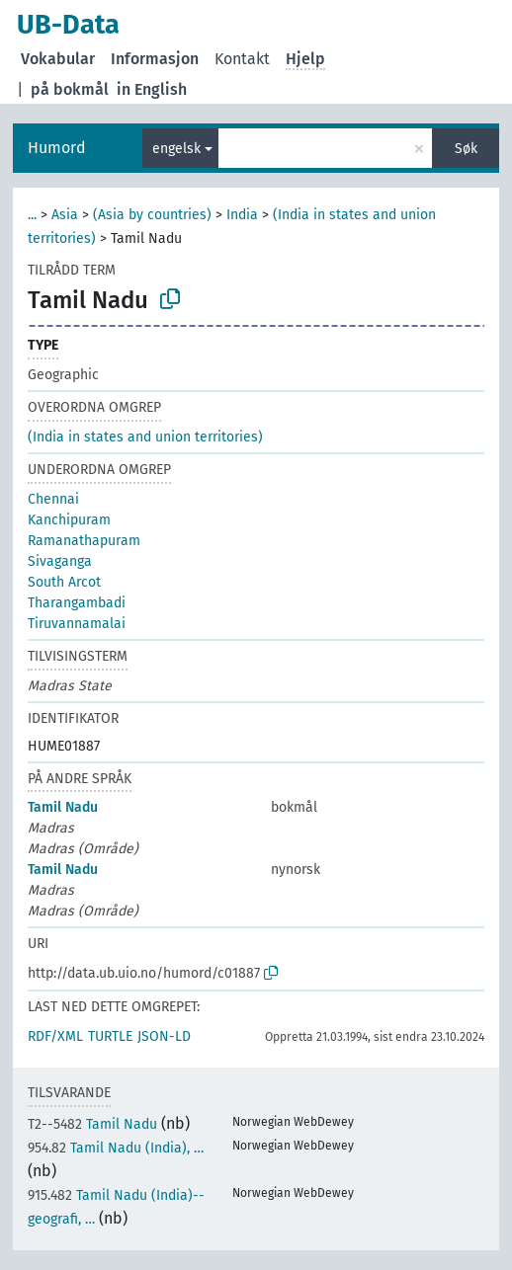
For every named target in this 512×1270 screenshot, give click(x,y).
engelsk (176, 148)
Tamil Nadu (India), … (116, 1148)
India (242, 214)
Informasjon (155, 58)
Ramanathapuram (84, 540)
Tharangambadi (77, 603)
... (32, 214)
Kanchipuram (69, 520)
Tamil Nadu (63, 807)
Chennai (53, 499)
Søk (466, 148)
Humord (57, 147)
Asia (64, 214)
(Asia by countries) (152, 214)
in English (152, 89)
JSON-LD (164, 1036)
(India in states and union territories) (145, 437)
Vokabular (58, 58)
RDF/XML (55, 1036)
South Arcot (64, 582)
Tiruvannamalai (77, 623)
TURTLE (110, 1036)
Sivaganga (60, 561)
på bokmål (70, 89)
